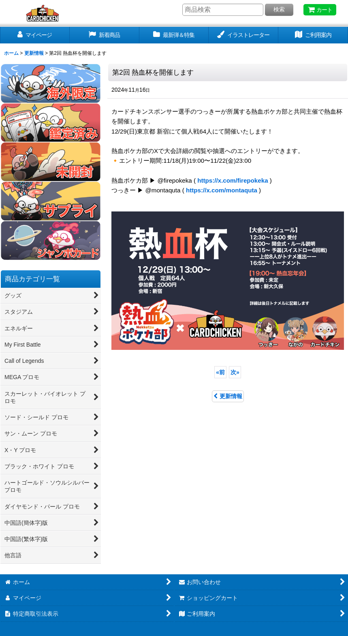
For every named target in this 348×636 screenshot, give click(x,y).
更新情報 (227, 396)
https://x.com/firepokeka (232, 180)
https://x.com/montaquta (221, 190)
